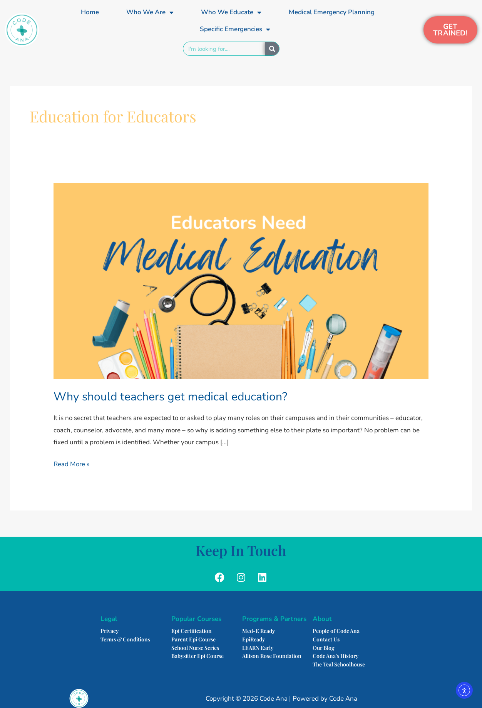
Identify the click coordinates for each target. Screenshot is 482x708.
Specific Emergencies (235, 29)
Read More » (72, 463)
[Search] (272, 48)
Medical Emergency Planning (332, 12)
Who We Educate (231, 12)
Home (90, 12)
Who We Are (150, 12)
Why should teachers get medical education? (170, 397)
